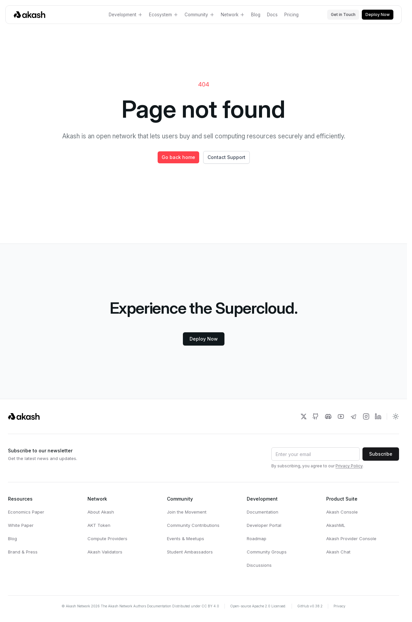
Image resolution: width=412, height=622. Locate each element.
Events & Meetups (185, 538)
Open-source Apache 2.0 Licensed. (258, 606)
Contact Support (226, 157)
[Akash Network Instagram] (366, 416)
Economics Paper (26, 512)
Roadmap (256, 538)
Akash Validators (104, 551)
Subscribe (380, 454)
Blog (255, 14)
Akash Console (342, 512)
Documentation (262, 512)
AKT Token (98, 525)
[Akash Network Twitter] (303, 416)
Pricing (291, 14)
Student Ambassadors (190, 551)
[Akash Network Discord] (328, 416)
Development (125, 14)
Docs (272, 14)
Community (199, 14)
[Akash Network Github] (315, 416)
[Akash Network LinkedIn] (378, 416)
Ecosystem (163, 14)
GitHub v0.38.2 (310, 606)
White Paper (21, 525)
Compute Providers (107, 538)
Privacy (339, 606)
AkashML (335, 525)
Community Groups (267, 551)
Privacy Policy (349, 465)
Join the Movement (186, 512)
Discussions (259, 565)
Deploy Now (377, 14)
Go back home (178, 157)
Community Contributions (193, 525)
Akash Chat (338, 551)
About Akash (100, 512)
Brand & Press (23, 551)
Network (232, 14)
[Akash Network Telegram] (353, 416)
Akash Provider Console (351, 538)
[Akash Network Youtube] (341, 416)
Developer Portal (264, 525)
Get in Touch (343, 14)
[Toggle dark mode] (395, 416)
